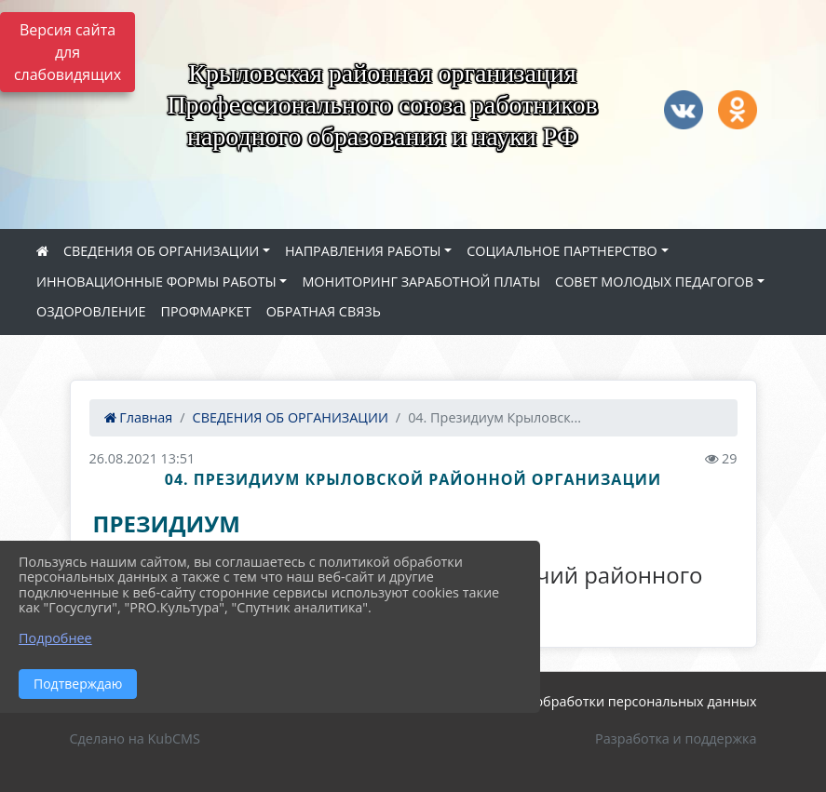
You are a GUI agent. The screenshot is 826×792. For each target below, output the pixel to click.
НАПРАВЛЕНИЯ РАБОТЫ (363, 251)
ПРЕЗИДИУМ (166, 523)
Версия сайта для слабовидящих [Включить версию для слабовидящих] (67, 52)
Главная (138, 417)
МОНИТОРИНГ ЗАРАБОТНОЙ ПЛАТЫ (421, 281)
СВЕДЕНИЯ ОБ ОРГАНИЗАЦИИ (161, 251)
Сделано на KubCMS (135, 738)
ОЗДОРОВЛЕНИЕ (90, 311)
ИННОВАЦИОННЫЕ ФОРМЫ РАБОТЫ (156, 281)
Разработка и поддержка (675, 738)
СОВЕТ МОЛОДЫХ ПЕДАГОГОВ (654, 281)
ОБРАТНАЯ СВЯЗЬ (323, 311)
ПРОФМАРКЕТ (205, 311)
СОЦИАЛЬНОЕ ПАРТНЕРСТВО (562, 251)
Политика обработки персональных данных (612, 701)
